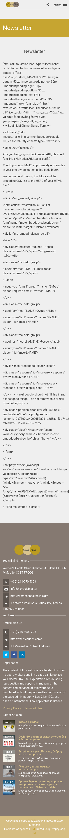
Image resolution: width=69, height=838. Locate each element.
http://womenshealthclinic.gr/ (29, 596)
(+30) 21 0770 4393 (23, 581)
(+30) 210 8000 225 (23, 632)
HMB (33, 829)
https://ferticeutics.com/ (26, 639)
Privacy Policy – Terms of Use (22, 708)
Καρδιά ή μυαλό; (28, 721)
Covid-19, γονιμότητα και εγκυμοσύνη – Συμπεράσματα (42, 738)
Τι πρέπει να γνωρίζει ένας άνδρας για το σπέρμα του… (40, 753)
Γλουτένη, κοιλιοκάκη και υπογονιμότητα (34, 768)
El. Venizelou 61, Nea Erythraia (30, 646)
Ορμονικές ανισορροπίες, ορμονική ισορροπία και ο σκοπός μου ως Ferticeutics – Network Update (40, 784)
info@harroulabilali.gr (23, 588)
